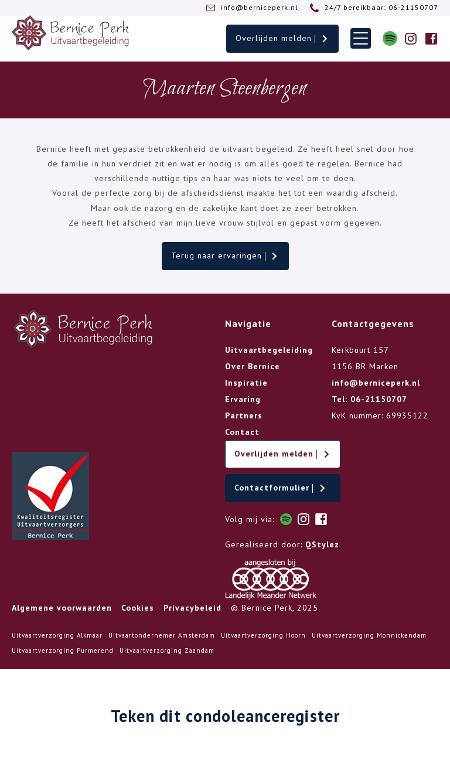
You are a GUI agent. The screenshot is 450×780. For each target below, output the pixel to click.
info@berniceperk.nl (376, 382)
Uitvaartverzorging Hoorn (263, 635)
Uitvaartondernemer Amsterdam (161, 635)
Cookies (137, 607)
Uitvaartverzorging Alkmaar (57, 635)
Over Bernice (252, 366)
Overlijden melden (282, 38)
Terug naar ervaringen (225, 255)
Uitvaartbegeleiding (269, 350)
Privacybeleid (192, 607)
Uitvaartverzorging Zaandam (167, 650)
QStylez (322, 544)
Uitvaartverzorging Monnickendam (369, 635)
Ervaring (243, 399)
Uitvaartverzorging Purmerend (63, 650)
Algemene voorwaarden (62, 607)
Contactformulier (280, 487)
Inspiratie (246, 382)
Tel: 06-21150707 (369, 399)
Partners (243, 415)
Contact (242, 432)
